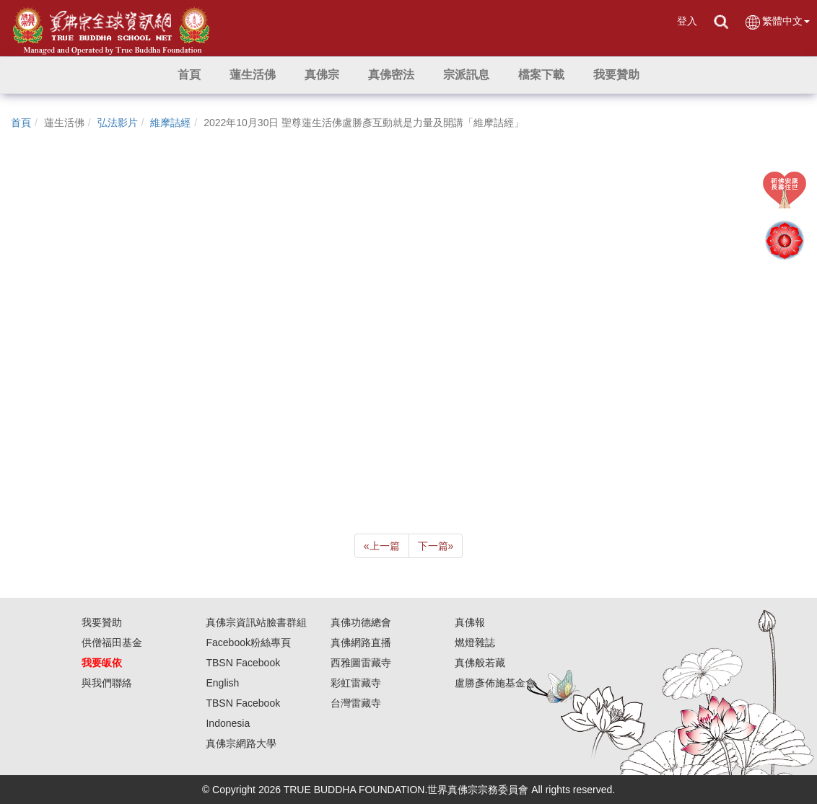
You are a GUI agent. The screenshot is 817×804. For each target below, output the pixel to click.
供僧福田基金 (112, 642)
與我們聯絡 (107, 683)
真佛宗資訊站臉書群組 (256, 622)
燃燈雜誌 (475, 642)
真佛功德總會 (361, 622)
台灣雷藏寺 (356, 703)
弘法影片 (117, 122)
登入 (687, 21)
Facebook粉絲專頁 (248, 642)
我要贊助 (102, 622)
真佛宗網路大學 (241, 743)
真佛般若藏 (480, 662)
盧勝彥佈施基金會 (495, 683)
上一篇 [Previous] (382, 546)
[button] (252, 75)
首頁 (21, 122)
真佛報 (470, 622)
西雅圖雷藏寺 (361, 662)
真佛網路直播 (361, 642)
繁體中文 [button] (777, 22)
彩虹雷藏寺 (356, 683)
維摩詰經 (170, 122)
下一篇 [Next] (436, 546)
